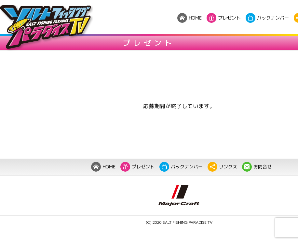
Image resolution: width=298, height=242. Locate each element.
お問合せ (257, 167)
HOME (103, 167)
